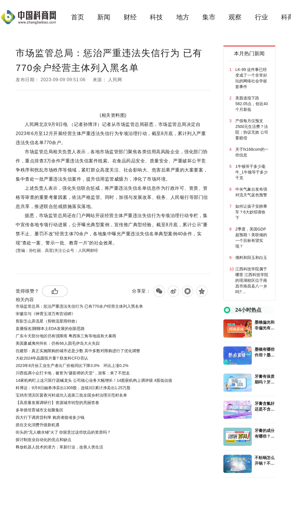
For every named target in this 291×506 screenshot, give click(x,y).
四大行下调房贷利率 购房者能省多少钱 (50, 417)
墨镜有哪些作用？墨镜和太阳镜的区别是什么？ (265, 352)
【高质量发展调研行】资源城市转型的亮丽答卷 (57, 402)
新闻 (103, 17)
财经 (130, 17)
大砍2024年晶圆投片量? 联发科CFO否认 (52, 358)
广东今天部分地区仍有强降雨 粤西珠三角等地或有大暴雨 (66, 336)
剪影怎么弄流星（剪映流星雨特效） (47, 321)
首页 (77, 17)
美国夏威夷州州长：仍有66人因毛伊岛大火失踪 (58, 343)
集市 (208, 17)
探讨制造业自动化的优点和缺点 (43, 439)
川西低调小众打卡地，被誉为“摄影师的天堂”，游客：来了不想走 (73, 373)
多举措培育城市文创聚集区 (39, 410)
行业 (261, 17)
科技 (156, 17)
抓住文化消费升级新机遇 (37, 425)
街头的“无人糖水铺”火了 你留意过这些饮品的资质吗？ (63, 432)
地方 (182, 17)
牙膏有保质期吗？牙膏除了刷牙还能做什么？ (265, 379)
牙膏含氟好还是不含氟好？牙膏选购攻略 (265, 406)
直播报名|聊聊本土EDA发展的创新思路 (50, 328)
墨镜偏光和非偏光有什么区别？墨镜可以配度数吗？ (265, 325)
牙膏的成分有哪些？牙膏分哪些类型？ (265, 433)
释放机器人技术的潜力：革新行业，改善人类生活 (59, 447)
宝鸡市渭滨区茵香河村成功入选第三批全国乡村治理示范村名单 (71, 395)
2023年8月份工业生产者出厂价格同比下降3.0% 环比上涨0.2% (72, 365)
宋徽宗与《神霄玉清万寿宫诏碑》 (45, 313)
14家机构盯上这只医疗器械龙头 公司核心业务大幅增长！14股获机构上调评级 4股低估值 (94, 380)
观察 (235, 17)
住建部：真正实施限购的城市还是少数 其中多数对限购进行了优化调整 (78, 350)
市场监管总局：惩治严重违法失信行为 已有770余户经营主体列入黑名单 (79, 306)
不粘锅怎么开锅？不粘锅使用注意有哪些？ (265, 460)
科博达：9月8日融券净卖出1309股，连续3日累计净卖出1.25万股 (73, 387)
